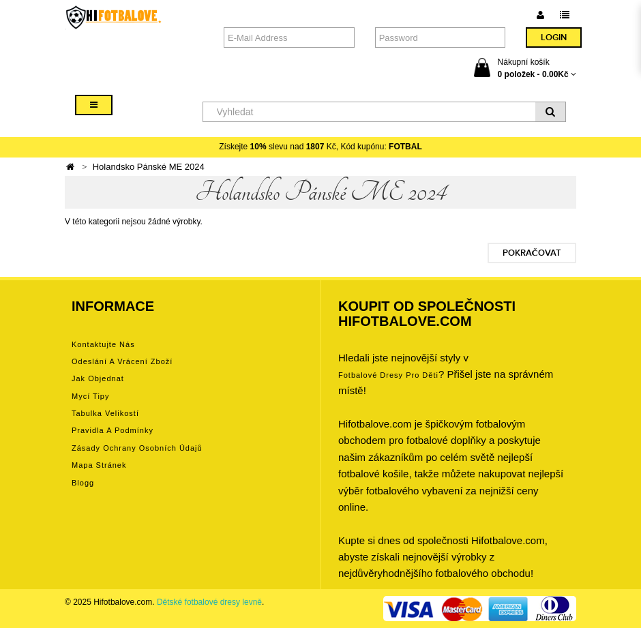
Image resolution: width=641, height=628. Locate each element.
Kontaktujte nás (103, 344)
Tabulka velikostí (105, 413)
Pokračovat (532, 253)
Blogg (83, 483)
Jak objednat (98, 378)
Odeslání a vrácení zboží (122, 361)
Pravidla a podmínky (112, 430)
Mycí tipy (90, 396)
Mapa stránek (99, 465)
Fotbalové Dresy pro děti (388, 375)
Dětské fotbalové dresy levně (209, 602)
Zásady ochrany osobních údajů (137, 448)
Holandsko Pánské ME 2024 (149, 167)
